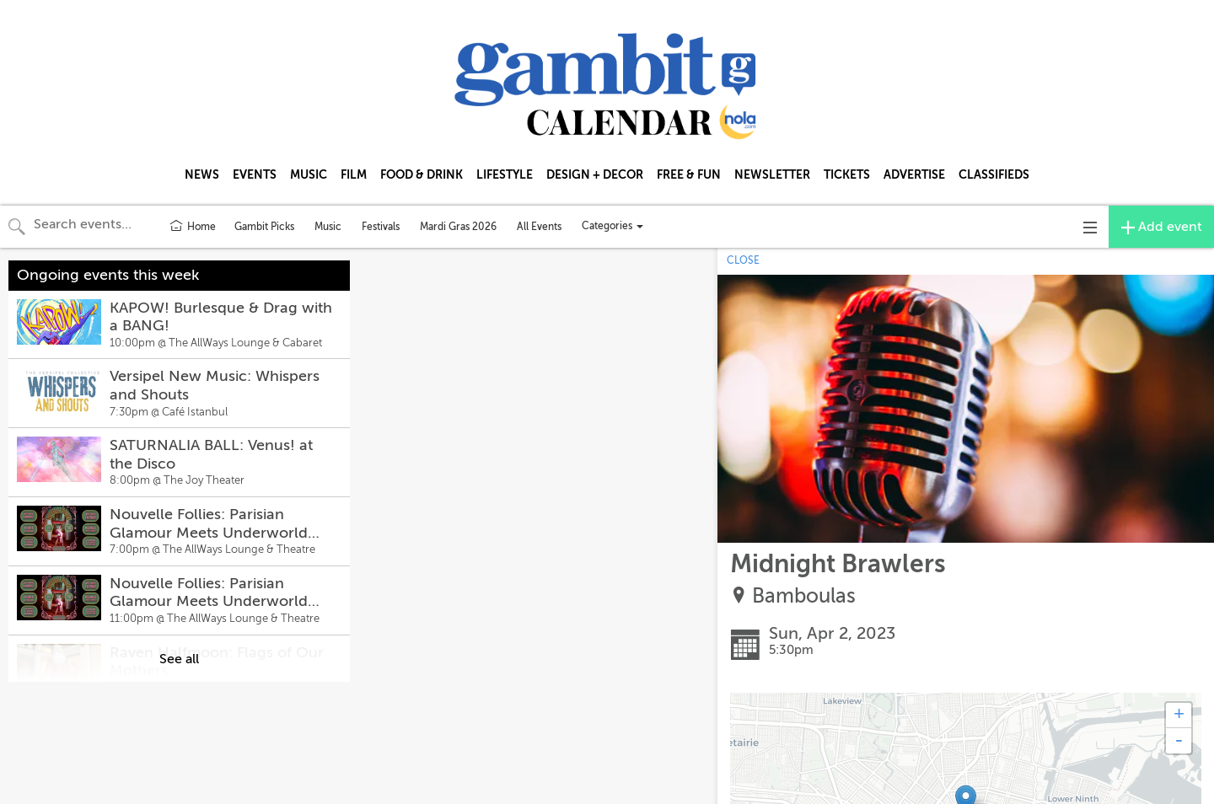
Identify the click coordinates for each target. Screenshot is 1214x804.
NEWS (202, 174)
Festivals (381, 227)
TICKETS (847, 174)
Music (327, 227)
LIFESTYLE (504, 174)
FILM (354, 174)
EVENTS (255, 174)
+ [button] (1179, 715)
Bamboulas (804, 596)
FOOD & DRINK (421, 174)
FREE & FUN (689, 174)
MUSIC (308, 174)
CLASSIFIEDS (994, 174)
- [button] (1178, 740)
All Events (539, 227)
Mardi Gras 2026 (458, 227)
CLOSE (743, 260)
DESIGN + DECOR (594, 174)
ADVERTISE (914, 174)
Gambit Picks (264, 227)
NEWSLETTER (772, 174)
